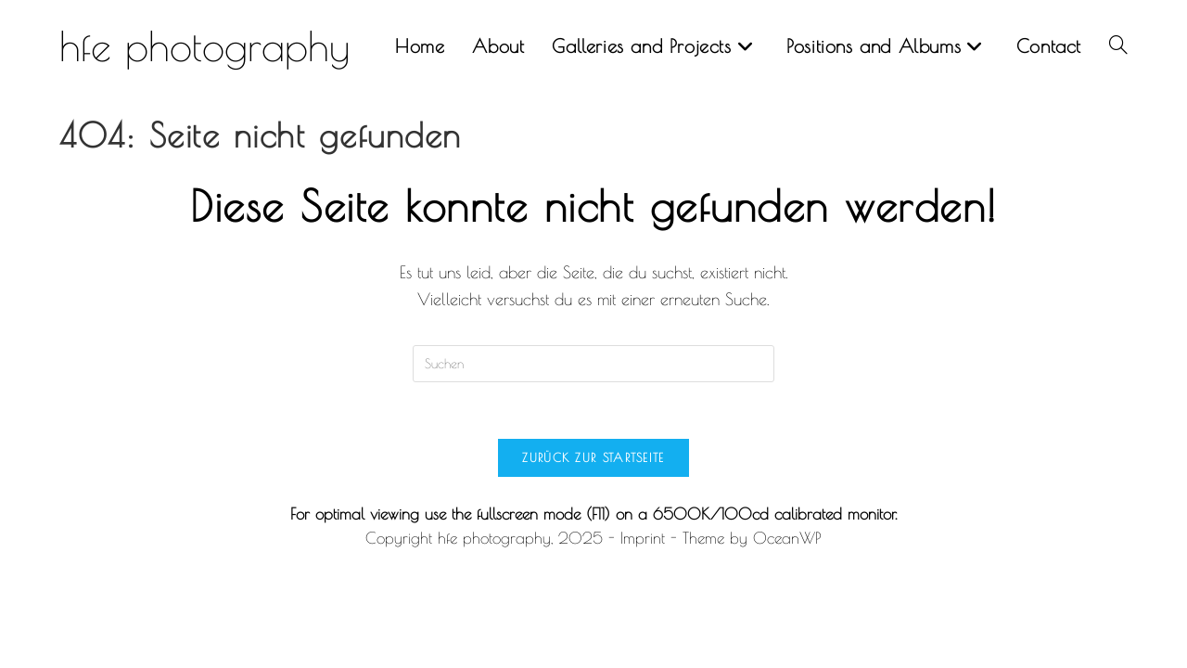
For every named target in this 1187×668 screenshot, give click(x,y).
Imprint (642, 538)
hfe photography (204, 46)
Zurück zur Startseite (593, 457)
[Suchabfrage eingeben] (593, 363)
